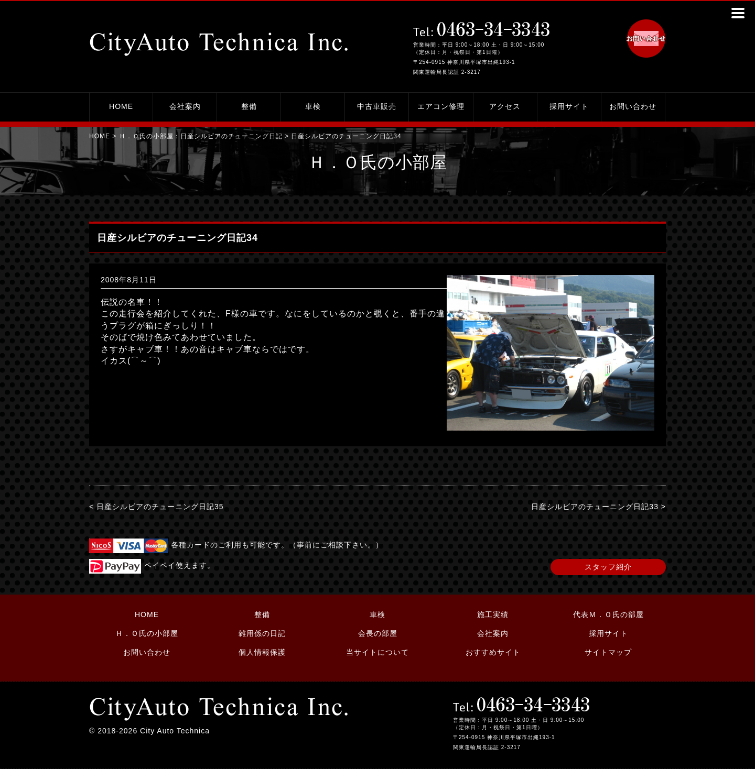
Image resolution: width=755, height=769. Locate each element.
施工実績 (493, 614)
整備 (249, 106)
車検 (313, 106)
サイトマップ (608, 652)
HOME (121, 106)
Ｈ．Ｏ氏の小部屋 (146, 633)
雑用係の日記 (262, 633)
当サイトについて (377, 652)
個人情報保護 (262, 652)
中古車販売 (376, 106)
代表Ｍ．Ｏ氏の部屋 (608, 614)
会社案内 (185, 106)
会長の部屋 (377, 633)
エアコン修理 (441, 106)
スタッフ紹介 (608, 567)
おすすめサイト (493, 652)
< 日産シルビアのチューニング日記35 (156, 506)
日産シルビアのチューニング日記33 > (598, 506)
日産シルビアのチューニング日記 (231, 136)
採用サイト (569, 106)
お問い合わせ (632, 106)
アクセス (505, 106)
